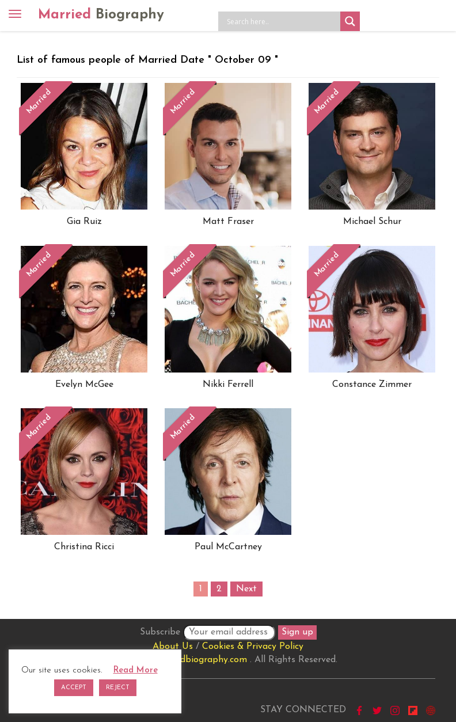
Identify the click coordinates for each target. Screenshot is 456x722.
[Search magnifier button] (350, 21)
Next (246, 589)
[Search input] (282, 21)
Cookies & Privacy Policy (252, 646)
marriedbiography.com (200, 659)
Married (101, 15)
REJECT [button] (118, 688)
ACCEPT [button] (73, 688)
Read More (135, 670)
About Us (173, 646)
